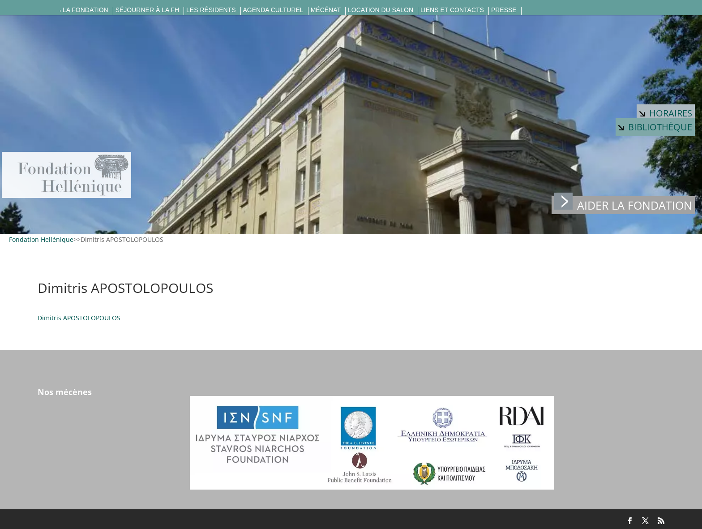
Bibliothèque (655, 127)
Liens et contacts (452, 10)
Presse (504, 10)
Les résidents (210, 10)
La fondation (85, 10)
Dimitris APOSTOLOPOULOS (79, 318)
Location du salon (380, 10)
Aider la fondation (623, 204)
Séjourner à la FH (147, 10)
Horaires (665, 113)
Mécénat (326, 10)
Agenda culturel (273, 10)
